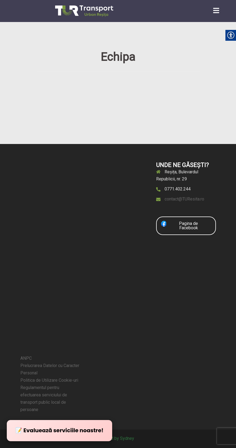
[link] (84, 10)
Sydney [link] (127, 438)
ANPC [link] (26, 358)
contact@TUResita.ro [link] (184, 199)
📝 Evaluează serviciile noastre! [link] (59, 430)
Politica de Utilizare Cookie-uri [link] (49, 380)
